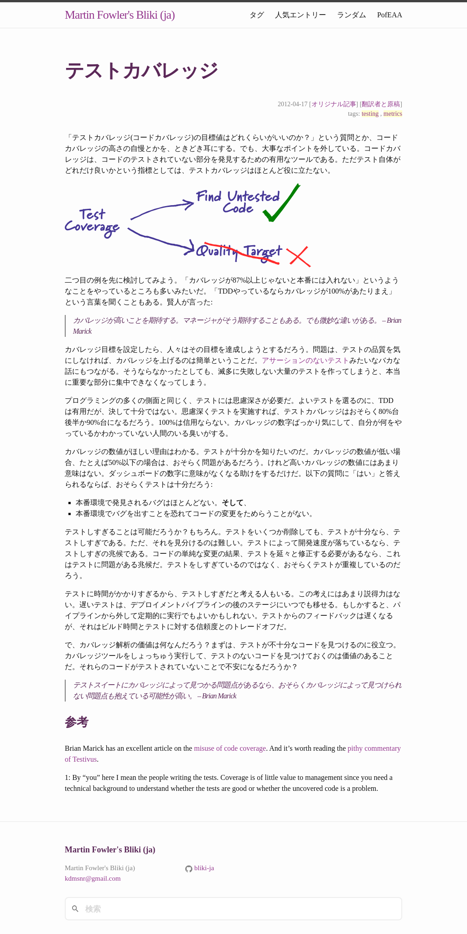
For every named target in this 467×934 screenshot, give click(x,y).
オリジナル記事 (333, 104)
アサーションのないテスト (305, 360)
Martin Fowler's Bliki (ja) (120, 14)
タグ (256, 15)
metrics (393, 113)
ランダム (351, 15)
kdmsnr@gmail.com (93, 878)
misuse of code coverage (230, 748)
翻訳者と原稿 (381, 104)
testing (370, 113)
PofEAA (389, 15)
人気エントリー (300, 15)
